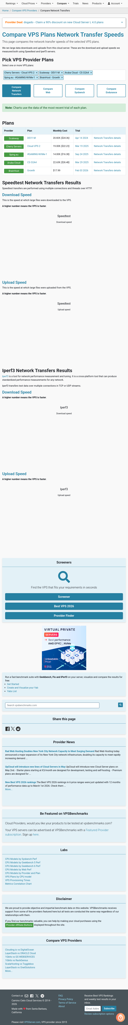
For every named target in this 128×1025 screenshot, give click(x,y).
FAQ (60, 995)
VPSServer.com (32, 1022)
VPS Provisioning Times (17, 880)
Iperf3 (5, 376)
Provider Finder (64, 615)
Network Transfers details (107, 138)
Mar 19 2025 (82, 146)
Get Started (13, 684)
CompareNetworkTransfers (16, 91)
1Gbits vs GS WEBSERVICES (20, 956)
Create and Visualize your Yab (22, 687)
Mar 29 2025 (82, 162)
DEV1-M (31, 138)
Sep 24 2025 (81, 154)
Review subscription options (99, 1013)
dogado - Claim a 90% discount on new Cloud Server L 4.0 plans (63, 22)
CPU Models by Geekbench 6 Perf (22, 866)
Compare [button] (62, 3)
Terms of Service (67, 1002)
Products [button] (97, 3)
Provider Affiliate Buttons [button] (19, 925)
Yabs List (12, 691)
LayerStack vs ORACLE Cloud (20, 953)
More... (9, 789)
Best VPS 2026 (64, 606)
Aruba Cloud (13, 162)
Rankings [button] (11, 3)
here (36, 834)
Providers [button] (46, 3)
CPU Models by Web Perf (18, 869)
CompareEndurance (111, 90)
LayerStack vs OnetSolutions (20, 967)
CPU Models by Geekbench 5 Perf (22, 862)
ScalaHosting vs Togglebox (19, 963)
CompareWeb (48, 90)
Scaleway (14, 138)
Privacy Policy (65, 999)
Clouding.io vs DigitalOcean (19, 949)
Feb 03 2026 (81, 170)
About (61, 1006)
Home (5, 10)
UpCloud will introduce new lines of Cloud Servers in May (35, 766)
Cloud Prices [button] (28, 3)
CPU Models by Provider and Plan (22, 873)
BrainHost (14, 171)
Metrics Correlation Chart (18, 883)
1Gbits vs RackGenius (16, 960)
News (85, 3)
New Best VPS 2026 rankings (20, 782)
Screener (64, 597)
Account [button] (114, 3)
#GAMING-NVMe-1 (37, 154)
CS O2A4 (32, 162)
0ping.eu (13, 154)
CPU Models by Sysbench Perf (21, 859)
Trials (76, 3)
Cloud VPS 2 (33, 146)
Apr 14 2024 (81, 138)
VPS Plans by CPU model (18, 876)
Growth (31, 170)
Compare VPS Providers (24, 10)
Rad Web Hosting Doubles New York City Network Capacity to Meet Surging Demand (49, 751)
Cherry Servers (14, 146)
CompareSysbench (80, 90)
